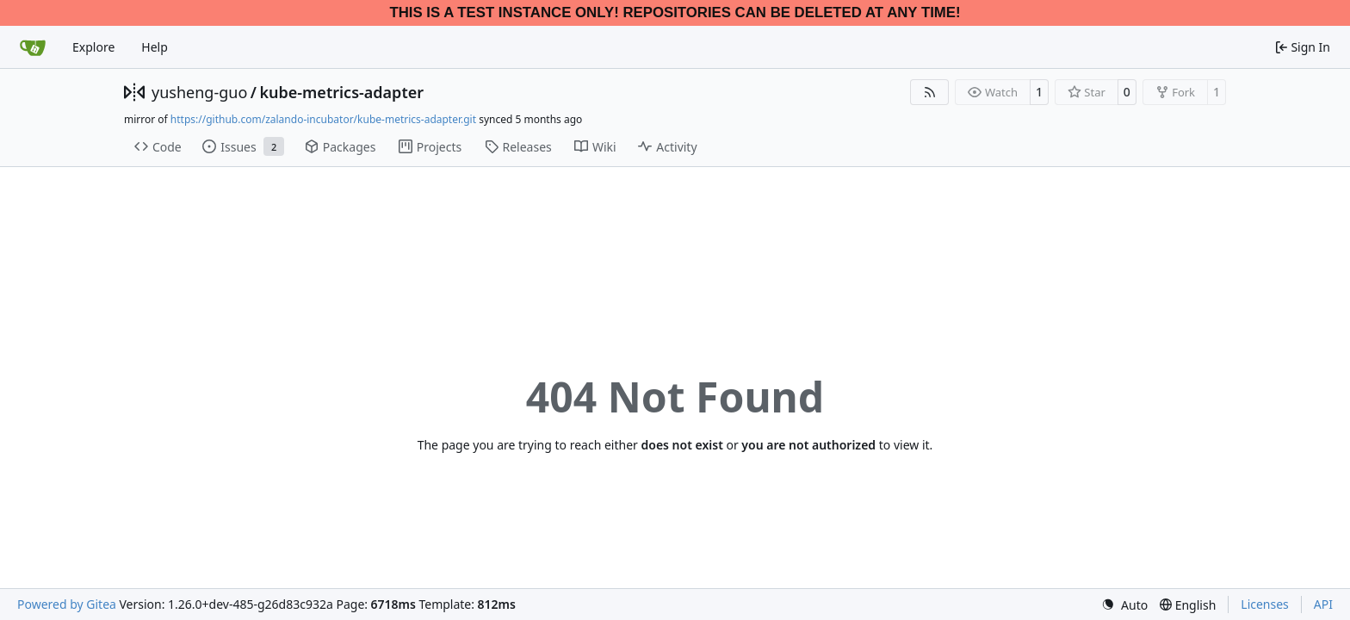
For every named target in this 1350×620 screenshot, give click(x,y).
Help (154, 47)
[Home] (33, 47)
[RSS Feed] (930, 92)
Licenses (1265, 604)
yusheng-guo (199, 92)
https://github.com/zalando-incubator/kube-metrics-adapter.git (323, 119)
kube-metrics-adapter (341, 92)
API (1323, 604)
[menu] (1124, 605)
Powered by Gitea (66, 604)
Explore (93, 47)
